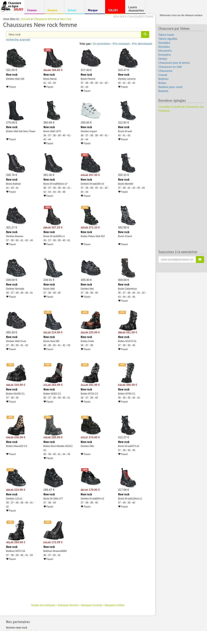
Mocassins (165, 50)
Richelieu (164, 46)
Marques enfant (114, 605)
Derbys (162, 58)
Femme (33, 10)
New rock (65, 19)
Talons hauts (166, 34)
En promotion (101, 43)
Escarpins (164, 54)
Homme (53, 10)
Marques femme (68, 605)
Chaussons (165, 70)
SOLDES (114, 11)
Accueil (25, 19)
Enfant (74, 10)
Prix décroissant (142, 43)
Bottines (163, 79)
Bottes (162, 83)
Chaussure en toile (170, 66)
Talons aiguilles (167, 38)
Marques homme (91, 605)
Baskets (163, 91)
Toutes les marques (43, 605)
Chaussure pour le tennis (174, 62)
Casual (162, 74)
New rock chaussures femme (133, 16)
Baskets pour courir (170, 87)
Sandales (164, 42)
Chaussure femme (44, 19)
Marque (94, 11)
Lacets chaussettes (136, 8)
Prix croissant (121, 43)
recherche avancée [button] (18, 39)
